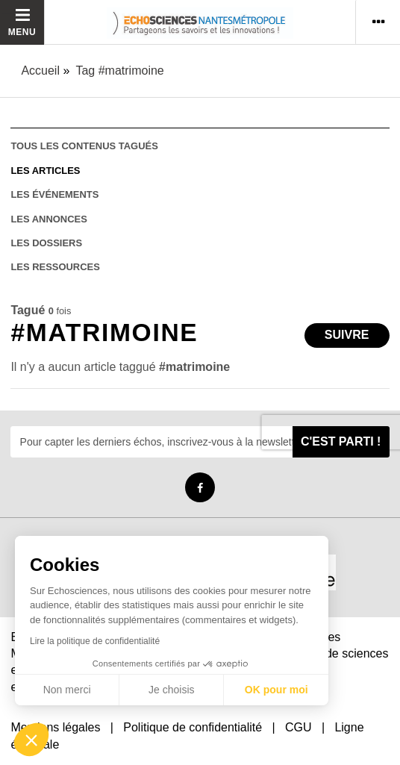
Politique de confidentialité (192, 727)
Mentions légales (55, 727)
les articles (45, 170)
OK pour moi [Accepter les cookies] (276, 690)
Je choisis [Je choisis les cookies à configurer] (171, 690)
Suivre (347, 334)
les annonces (48, 219)
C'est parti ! (341, 441)
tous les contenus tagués (83, 146)
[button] (31, 740)
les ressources (54, 266)
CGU (298, 727)
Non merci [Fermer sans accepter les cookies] (67, 690)
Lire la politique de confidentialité (95, 641)
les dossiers (46, 243)
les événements (54, 194)
